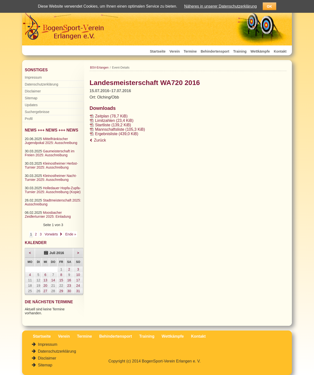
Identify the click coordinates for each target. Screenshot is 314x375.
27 (45, 291)
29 (61, 291)
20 (45, 286)
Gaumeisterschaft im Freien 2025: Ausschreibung (49, 153)
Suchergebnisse (37, 112)
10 (78, 275)
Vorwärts (51, 234)
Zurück (100, 140)
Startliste (113, 125)
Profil (29, 119)
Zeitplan (111, 116)
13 (45, 280)
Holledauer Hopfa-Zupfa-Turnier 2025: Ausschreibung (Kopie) (53, 190)
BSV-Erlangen (99, 67)
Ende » (70, 234)
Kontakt (280, 51)
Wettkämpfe (260, 51)
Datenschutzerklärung (41, 84)
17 (78, 280)
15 (61, 280)
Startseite (158, 51)
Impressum (33, 77)
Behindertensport (215, 51)
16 (69, 280)
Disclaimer (33, 91)
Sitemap (31, 98)
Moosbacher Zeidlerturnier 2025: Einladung (48, 214)
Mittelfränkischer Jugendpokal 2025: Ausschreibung (51, 141)
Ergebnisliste (116, 134)
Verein (175, 51)
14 (53, 280)
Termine (190, 51)
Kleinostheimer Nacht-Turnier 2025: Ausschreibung (51, 178)
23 (69, 286)
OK (269, 6)
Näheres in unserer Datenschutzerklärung (220, 6)
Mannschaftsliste (120, 129)
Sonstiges (36, 70)
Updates (31, 105)
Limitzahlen (114, 120)
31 (78, 291)
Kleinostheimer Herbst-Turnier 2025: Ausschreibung (51, 165)
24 (78, 286)
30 (69, 291)
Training (240, 51)
